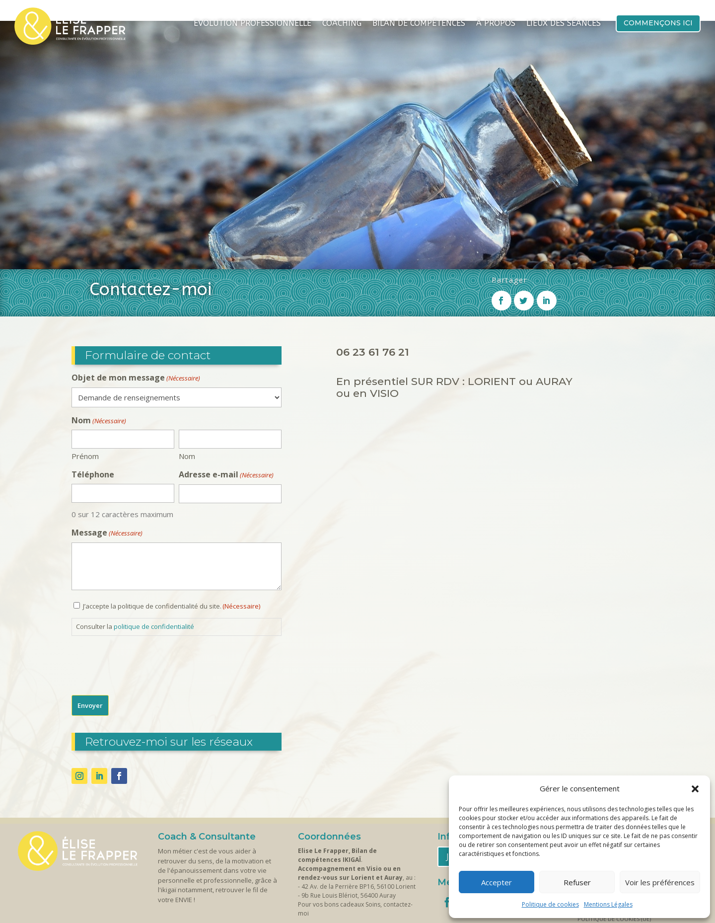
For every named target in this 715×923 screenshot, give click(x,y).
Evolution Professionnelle (252, 24)
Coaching (341, 24)
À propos (495, 24)
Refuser (577, 882)
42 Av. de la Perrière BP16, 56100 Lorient (358, 828)
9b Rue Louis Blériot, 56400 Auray (348, 837)
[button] (695, 789)
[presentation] (147, 604)
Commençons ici (658, 22)
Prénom (85, 398)
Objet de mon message (136, 319)
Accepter (496, 882)
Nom (187, 398)
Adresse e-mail (226, 416)
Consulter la (135, 568)
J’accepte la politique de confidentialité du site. (171, 547)
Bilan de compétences (418, 24)
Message (107, 474)
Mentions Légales (608, 904)
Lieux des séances (563, 24)
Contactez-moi (334, 878)
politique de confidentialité (154, 568)
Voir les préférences (660, 882)
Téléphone (93, 416)
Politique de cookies (550, 904)
